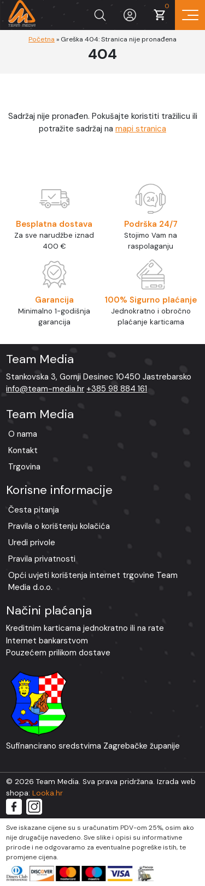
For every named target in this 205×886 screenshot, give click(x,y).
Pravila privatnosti (41, 558)
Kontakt (23, 450)
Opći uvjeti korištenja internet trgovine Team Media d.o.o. (93, 581)
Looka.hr (47, 793)
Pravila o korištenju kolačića (59, 526)
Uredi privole (31, 542)
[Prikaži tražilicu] (100, 15)
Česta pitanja (33, 509)
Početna (41, 39)
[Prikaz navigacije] (190, 15)
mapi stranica (140, 128)
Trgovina (24, 466)
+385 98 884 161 (116, 388)
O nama (22, 434)
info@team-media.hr (45, 388)
